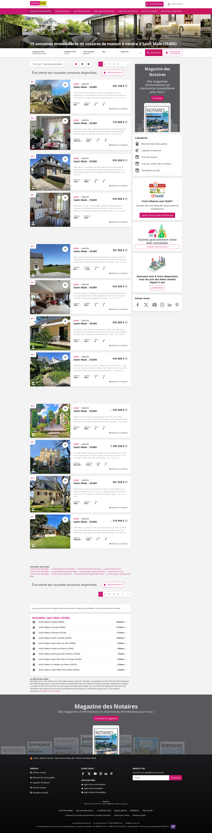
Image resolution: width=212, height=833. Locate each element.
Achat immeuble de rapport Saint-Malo (89, 574)
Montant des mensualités (151, 144)
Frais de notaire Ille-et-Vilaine (153, 164)
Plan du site (148, 810)
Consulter (157, 98)
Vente (36, 758)
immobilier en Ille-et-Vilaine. (50, 691)
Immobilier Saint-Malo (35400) (51, 617)
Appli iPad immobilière (92, 788)
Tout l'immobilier (65, 810)
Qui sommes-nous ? (85, 810)
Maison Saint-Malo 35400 (86, 758)
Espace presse (120, 810)
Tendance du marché (128, 11)
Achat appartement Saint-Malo (63, 569)
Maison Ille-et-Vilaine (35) (64, 758)
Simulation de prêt (147, 170)
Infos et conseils (149, 11)
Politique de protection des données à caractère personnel (88, 815)
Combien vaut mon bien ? (157, 246)
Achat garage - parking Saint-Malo (92, 571)
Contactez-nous (104, 810)
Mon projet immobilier (171, 11)
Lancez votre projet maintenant (157, 215)
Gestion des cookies (122, 815)
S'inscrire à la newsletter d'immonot (148, 772)
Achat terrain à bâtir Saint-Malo (89, 569)
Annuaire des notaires (104, 11)
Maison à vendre (46, 758)
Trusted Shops (124, 804)
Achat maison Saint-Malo (39, 569)
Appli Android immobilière (93, 792)
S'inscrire (175, 777)
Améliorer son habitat (118, 109)
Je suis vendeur (154, 4)
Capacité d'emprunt (148, 150)
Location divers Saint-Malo (61, 574)
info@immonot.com (132, 823)
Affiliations (134, 810)
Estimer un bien (38, 772)
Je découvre (157, 287)
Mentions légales (139, 815)
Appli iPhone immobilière (93, 784)
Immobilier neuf (62, 11)
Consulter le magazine (106, 718)
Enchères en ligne (82, 11)
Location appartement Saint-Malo (64, 571)
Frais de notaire (146, 157)
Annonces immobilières (41, 11)
